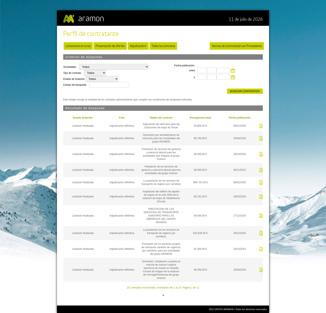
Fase (122, 117)
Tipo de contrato (72, 73)
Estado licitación (83, 117)
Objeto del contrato (161, 117)
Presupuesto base (200, 117)
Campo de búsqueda (74, 84)
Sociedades (70, 67)
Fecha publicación (240, 117)
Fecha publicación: (184, 65)
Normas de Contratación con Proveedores (237, 46)
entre (192, 70)
